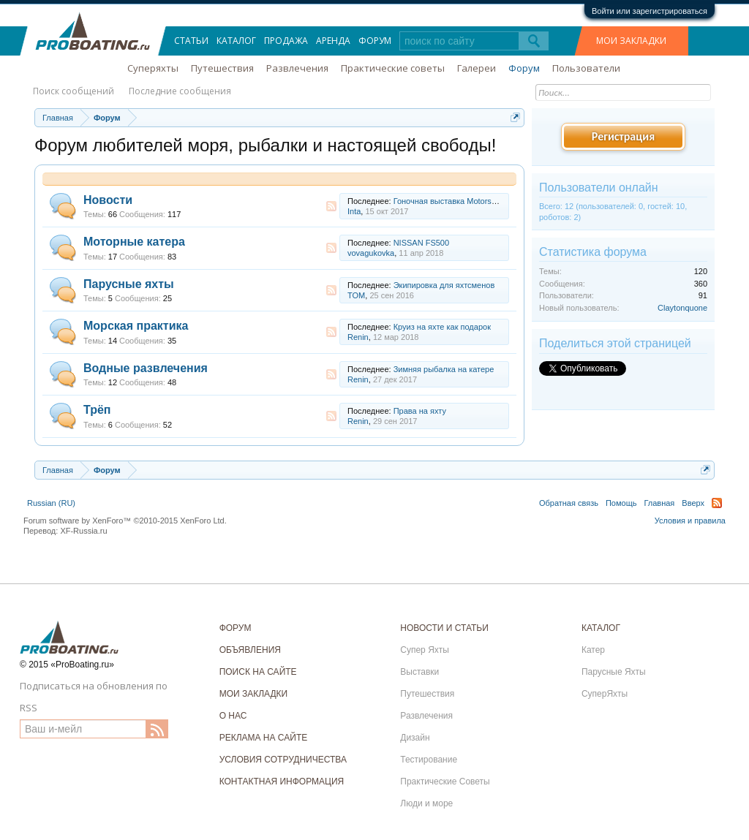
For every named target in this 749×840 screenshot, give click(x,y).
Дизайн (414, 738)
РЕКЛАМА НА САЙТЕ (263, 738)
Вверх (693, 503)
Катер (593, 650)
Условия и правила (690, 520)
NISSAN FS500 (421, 242)
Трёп (97, 410)
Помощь (621, 503)
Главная (659, 503)
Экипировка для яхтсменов (444, 285)
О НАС (233, 716)
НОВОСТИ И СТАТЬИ (444, 628)
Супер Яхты (424, 650)
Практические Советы (444, 781)
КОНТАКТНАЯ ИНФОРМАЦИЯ (282, 781)
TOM (356, 295)
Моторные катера (134, 241)
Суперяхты (152, 68)
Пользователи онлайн (598, 187)
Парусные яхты (128, 284)
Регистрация (623, 136)
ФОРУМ (235, 628)
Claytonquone (682, 307)
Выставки (419, 672)
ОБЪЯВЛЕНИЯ (250, 650)
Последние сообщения (180, 91)
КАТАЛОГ (600, 628)
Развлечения (297, 68)
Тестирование (428, 759)
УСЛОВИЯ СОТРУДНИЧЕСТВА (283, 759)
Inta (354, 211)
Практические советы (393, 68)
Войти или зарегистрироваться (649, 11)
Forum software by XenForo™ (125, 520)
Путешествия (222, 68)
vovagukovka (370, 253)
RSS (331, 206)
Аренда (333, 40)
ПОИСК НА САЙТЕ (258, 672)
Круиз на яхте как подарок (442, 326)
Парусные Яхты (613, 672)
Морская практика (135, 325)
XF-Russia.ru (83, 530)
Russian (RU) (51, 503)
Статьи (191, 40)
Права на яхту (420, 410)
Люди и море (426, 803)
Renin (358, 337)
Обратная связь (568, 503)
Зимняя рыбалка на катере (444, 369)
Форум (374, 40)
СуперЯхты (604, 694)
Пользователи (586, 68)
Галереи (476, 68)
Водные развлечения (145, 368)
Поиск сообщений (73, 91)
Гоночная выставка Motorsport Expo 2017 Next (479, 201)
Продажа (286, 40)
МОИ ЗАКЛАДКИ (631, 40)
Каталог (236, 40)
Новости (107, 200)
